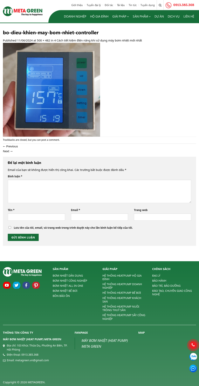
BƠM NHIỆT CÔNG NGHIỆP (70, 280)
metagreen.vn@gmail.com (32, 360)
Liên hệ (188, 16)
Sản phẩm (142, 16)
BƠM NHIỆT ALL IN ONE (68, 286)
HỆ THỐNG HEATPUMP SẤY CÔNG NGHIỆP (123, 316)
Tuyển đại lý (94, 5)
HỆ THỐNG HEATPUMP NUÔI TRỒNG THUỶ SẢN (120, 308)
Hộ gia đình (99, 16)
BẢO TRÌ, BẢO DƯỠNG (166, 286)
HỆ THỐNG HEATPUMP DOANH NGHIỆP (122, 285)
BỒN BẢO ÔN (61, 296)
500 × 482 (43, 40)
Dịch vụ (174, 16)
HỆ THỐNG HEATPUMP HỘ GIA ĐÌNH (122, 277)
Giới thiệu (77, 5)
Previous (10, 146)
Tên (11, 210)
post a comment (50, 140)
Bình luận (15, 176)
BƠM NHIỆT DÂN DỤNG (68, 275)
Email (75, 210)
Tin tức (133, 5)
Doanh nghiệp (75, 16)
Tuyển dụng (148, 5)
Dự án (159, 16)
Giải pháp (120, 16)
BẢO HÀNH (159, 280)
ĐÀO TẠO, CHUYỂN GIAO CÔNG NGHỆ (172, 292)
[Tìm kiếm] (160, 5)
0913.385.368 (29, 354)
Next (8, 151)
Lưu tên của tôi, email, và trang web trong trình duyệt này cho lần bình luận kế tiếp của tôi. (73, 227)
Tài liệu (121, 5)
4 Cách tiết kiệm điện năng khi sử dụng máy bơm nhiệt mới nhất (98, 40)
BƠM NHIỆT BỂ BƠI (65, 291)
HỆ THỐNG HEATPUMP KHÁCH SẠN (121, 299)
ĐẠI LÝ (156, 275)
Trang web (141, 210)
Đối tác (109, 5)
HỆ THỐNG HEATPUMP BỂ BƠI (121, 293)
